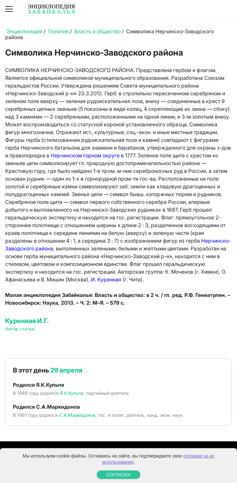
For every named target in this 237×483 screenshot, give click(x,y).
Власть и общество (97, 31)
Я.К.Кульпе (72, 393)
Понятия (58, 31)
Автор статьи (20, 328)
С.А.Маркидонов (77, 415)
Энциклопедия (24, 31)
